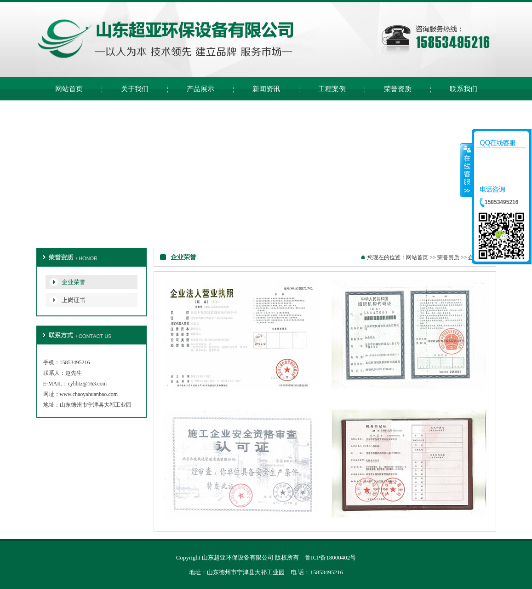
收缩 (466, 170)
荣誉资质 (448, 257)
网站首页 (417, 257)
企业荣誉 (74, 282)
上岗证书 (74, 300)
